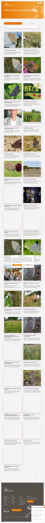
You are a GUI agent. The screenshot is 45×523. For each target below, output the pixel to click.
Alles (13, 23)
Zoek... (6, 26)
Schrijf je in (30, 501)
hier (40, 519)
